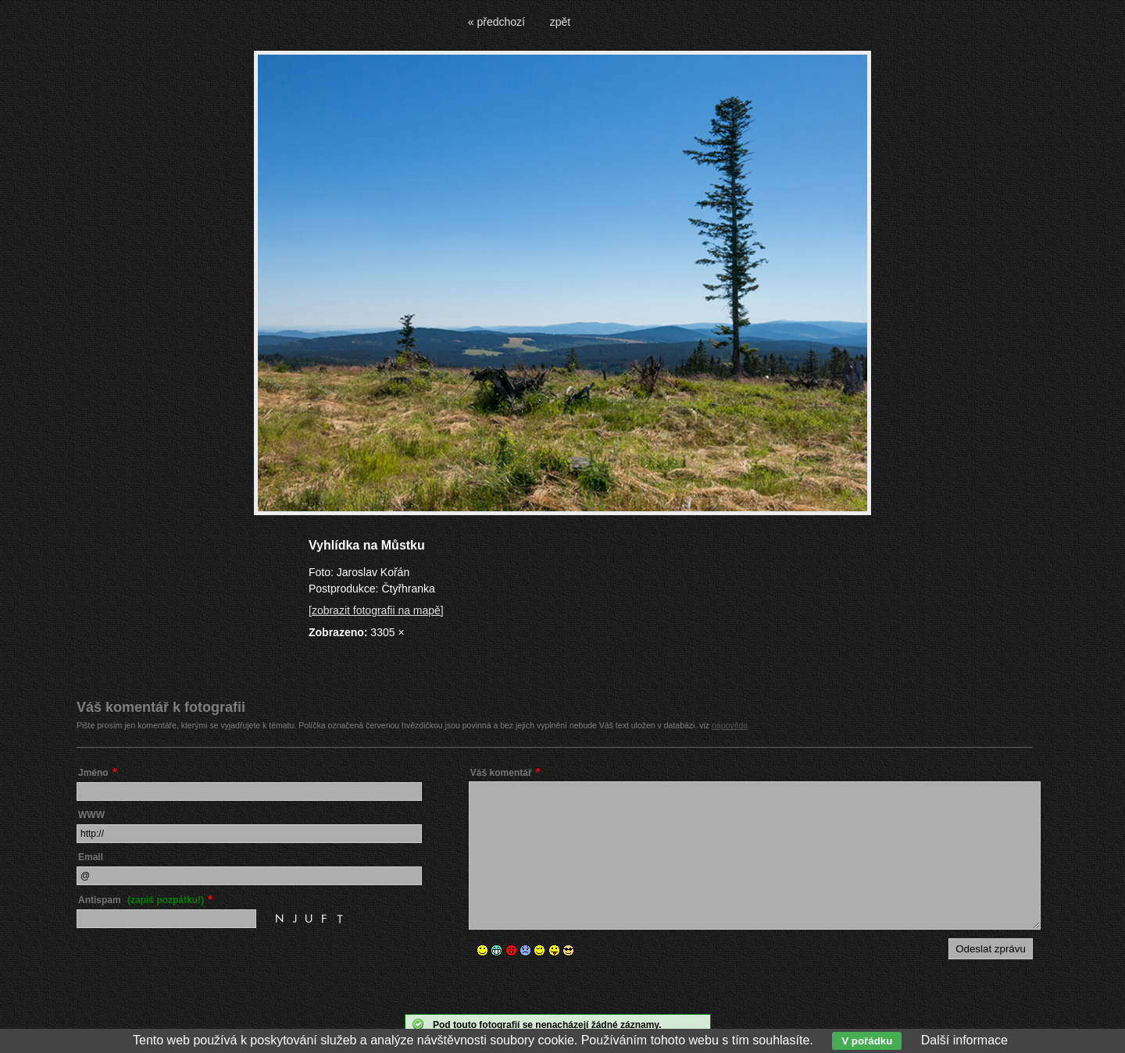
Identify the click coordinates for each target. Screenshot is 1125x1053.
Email (90, 857)
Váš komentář (501, 772)
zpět (560, 22)
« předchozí (496, 22)
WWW (91, 814)
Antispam (141, 900)
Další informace (964, 1040)
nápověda (730, 725)
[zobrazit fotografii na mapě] (376, 610)
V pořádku (866, 1041)
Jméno (93, 772)
